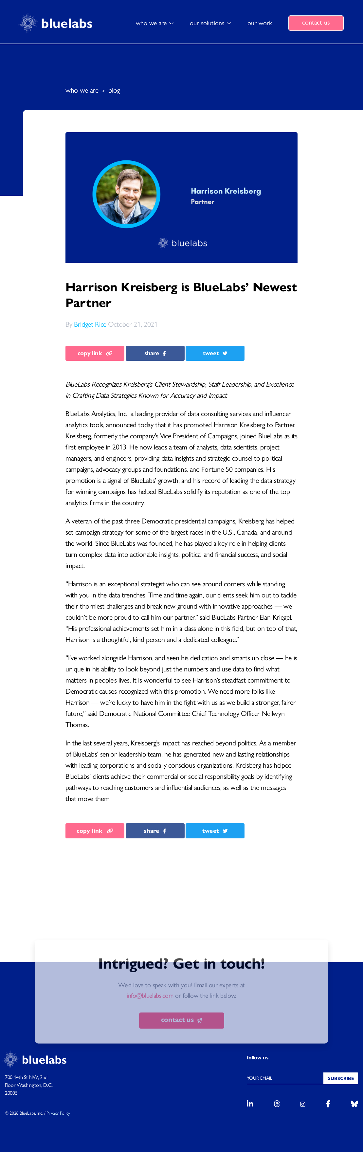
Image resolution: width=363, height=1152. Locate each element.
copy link (95, 353)
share (155, 353)
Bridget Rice (90, 324)
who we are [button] (151, 23)
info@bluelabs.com (150, 1019)
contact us (316, 22)
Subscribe (341, 1078)
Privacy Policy (58, 1113)
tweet (215, 353)
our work (259, 23)
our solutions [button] (207, 23)
